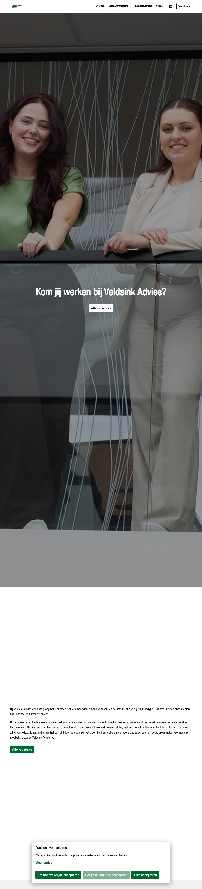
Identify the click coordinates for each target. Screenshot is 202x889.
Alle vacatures (101, 314)
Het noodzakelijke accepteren (58, 875)
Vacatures (184, 6)
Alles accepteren (145, 875)
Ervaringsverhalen (143, 6)
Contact (159, 6)
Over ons (100, 6)
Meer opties (45, 863)
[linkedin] (171, 6)
